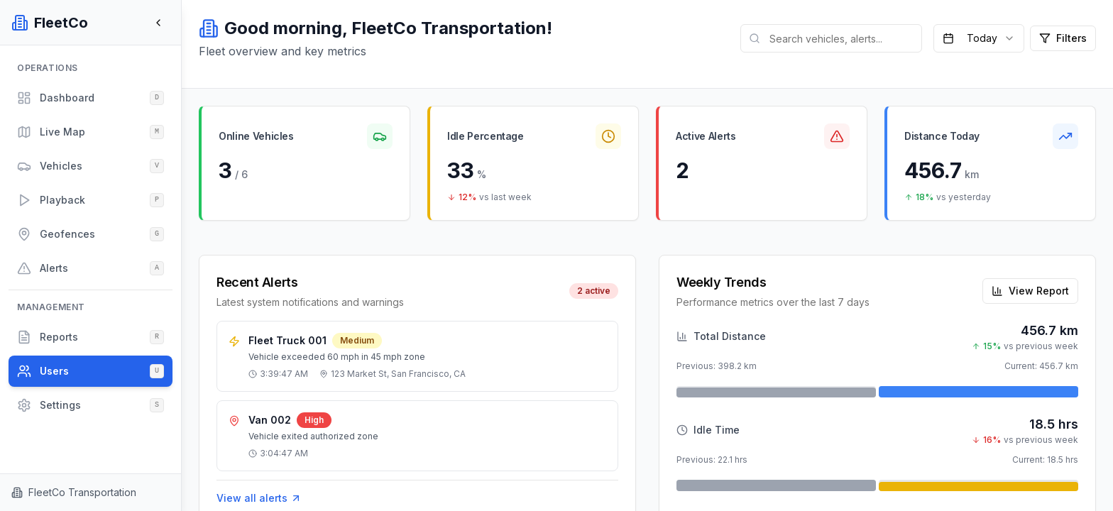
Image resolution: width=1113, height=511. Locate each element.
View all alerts (259, 498)
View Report (1030, 291)
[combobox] (978, 38)
